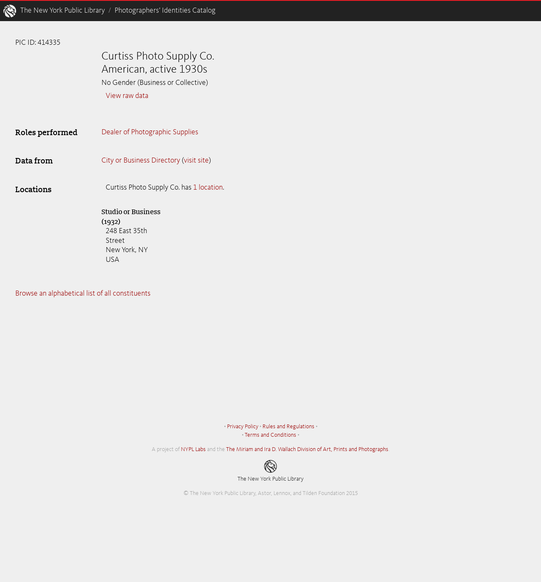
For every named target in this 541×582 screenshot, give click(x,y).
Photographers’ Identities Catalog (165, 10)
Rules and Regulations (288, 427)
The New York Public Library (62, 10)
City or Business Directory (140, 160)
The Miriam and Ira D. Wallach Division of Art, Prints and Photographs (307, 449)
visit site (196, 160)
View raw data (127, 96)
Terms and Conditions (270, 435)
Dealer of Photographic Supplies (149, 132)
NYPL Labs (193, 449)
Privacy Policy (242, 427)
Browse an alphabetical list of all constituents (82, 293)
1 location (208, 187)
